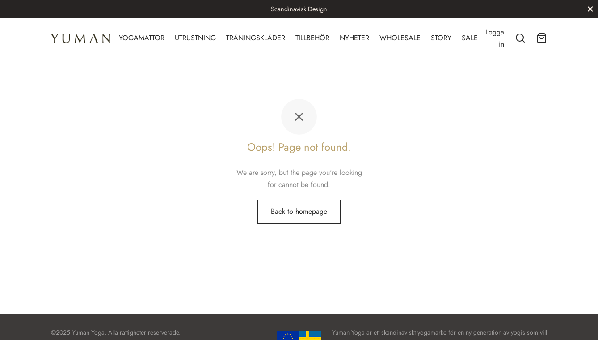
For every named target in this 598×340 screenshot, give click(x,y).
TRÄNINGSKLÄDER (255, 38)
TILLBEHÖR (312, 38)
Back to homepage (299, 211)
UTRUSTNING (195, 38)
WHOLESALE (400, 38)
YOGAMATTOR (141, 38)
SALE (470, 38)
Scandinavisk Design (299, 8)
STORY (441, 38)
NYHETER (354, 38)
